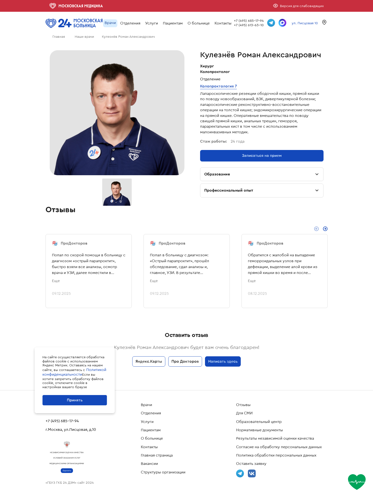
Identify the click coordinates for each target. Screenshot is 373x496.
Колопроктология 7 (218, 86)
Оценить (67, 470)
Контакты (223, 23)
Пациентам (173, 23)
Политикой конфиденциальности (74, 372)
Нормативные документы (259, 430)
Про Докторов (185, 361)
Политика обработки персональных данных (276, 455)
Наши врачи (84, 36)
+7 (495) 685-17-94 (249, 20)
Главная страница (157, 455)
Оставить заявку (251, 463)
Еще (56, 281)
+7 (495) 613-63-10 (249, 25)
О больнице (199, 23)
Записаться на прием (262, 155)
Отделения (130, 23)
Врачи (110, 22)
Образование (261, 174)
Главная (58, 36)
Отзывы (243, 405)
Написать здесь (223, 361)
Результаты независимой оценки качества (275, 438)
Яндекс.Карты (148, 361)
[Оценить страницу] (358, 482)
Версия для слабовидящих (302, 5)
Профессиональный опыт (261, 190)
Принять (75, 400)
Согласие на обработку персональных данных (279, 447)
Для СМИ (244, 413)
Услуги (151, 23)
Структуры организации (163, 472)
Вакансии (149, 463)
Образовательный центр (259, 421)
